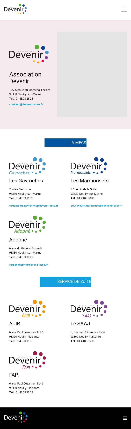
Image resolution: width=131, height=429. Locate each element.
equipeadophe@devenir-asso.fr (29, 264)
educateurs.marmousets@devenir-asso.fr (96, 205)
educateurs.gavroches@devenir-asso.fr (33, 205)
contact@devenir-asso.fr (26, 104)
